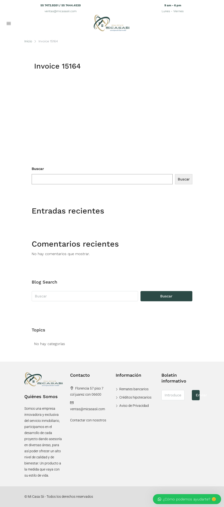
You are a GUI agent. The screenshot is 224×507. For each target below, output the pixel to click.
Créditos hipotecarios (135, 397)
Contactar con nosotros (88, 420)
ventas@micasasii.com (61, 11)
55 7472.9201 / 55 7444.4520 (60, 5)
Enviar (198, 395)
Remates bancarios (134, 389)
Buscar (38, 169)
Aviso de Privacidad (134, 406)
